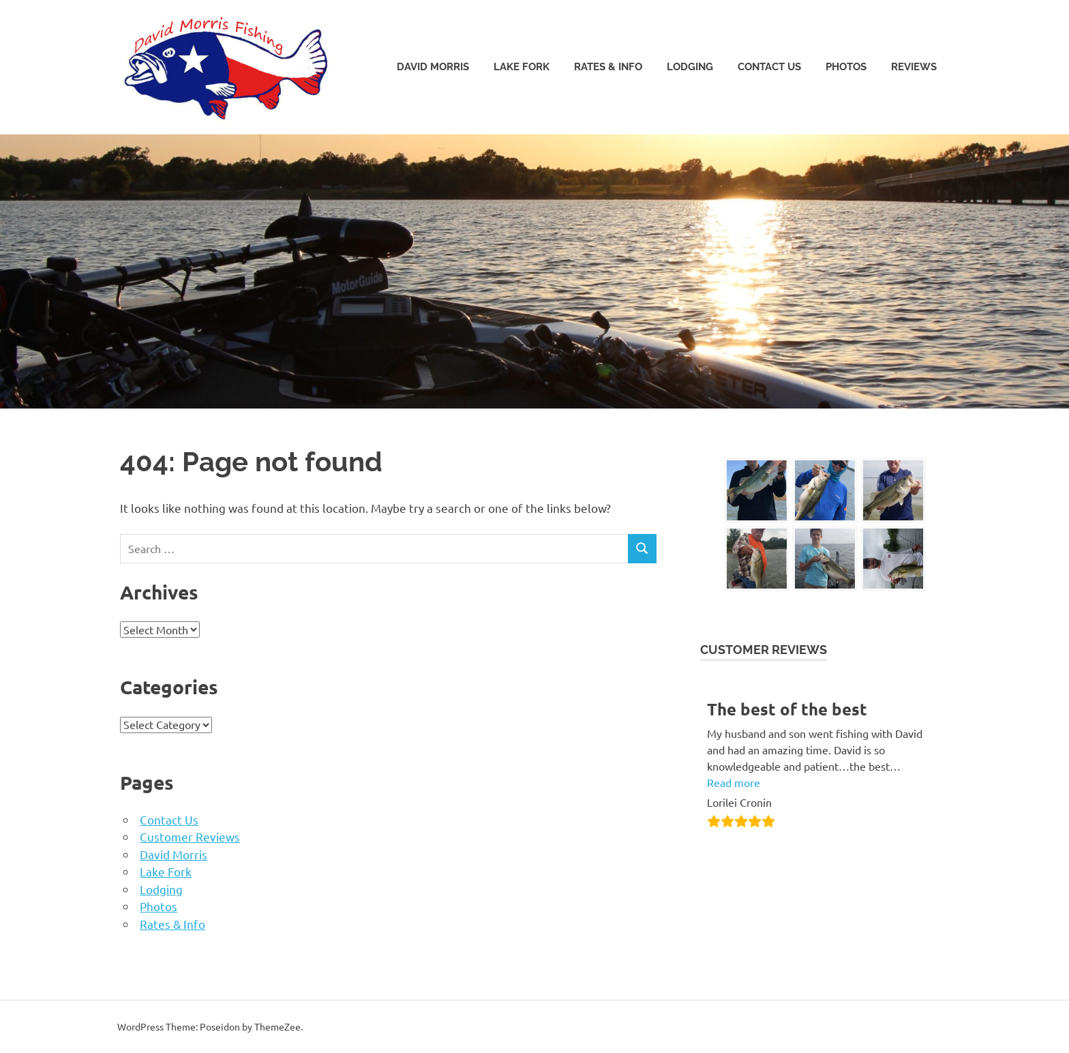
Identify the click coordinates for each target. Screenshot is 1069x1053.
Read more (733, 782)
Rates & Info (608, 67)
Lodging (690, 67)
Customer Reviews (190, 836)
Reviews (914, 67)
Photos (846, 67)
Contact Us (769, 67)
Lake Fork (521, 67)
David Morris (433, 67)
